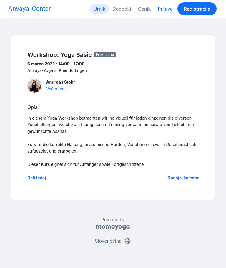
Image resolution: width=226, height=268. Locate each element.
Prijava (165, 9)
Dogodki (121, 9)
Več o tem (56, 88)
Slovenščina (113, 240)
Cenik (144, 9)
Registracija (197, 9)
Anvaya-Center (29, 8)
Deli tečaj (36, 177)
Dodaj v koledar (183, 177)
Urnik (99, 9)
